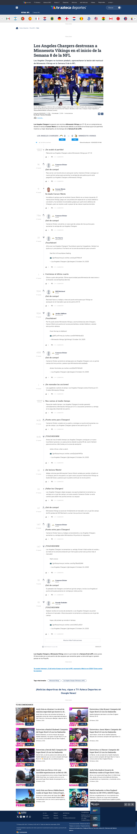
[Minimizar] (129, 804)
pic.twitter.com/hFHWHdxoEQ (73, 336)
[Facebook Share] (99, 114)
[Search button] (119, 8)
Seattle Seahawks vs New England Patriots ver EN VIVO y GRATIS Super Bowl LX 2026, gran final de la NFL (104, 791)
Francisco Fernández (45, 115)
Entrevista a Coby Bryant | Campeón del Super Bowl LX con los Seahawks (105, 710)
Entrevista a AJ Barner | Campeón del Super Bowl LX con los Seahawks (104, 751)
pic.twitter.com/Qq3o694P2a (72, 453)
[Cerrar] (132, 804)
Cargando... (40, 118)
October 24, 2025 (82, 261)
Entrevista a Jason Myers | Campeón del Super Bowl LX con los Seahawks (105, 730)
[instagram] (21, 817)
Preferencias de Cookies (86, 823)
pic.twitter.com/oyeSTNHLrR (72, 258)
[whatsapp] (30, 817)
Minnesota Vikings (54, 680)
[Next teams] (134, 18)
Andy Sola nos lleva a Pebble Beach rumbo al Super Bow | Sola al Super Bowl (50, 791)
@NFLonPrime (57, 336)
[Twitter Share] (102, 114)
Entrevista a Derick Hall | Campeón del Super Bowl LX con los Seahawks (51, 751)
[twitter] (18, 817)
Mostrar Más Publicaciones (72, 640)
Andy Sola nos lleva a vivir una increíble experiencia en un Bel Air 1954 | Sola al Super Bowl (52, 771)
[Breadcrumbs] (18, 28)
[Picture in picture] (125, 804)
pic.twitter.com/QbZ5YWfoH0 (72, 368)
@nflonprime (57, 258)
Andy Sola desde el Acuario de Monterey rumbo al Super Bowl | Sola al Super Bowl (105, 771)
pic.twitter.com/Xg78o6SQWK (72, 563)
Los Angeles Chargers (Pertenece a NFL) (74, 680)
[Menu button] (23, 8)
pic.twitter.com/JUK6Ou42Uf (72, 625)
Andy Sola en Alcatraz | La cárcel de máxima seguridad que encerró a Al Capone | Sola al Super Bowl (50, 710)
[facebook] (27, 817)
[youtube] (24, 817)
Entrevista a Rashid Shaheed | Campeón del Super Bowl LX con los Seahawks (52, 730)
